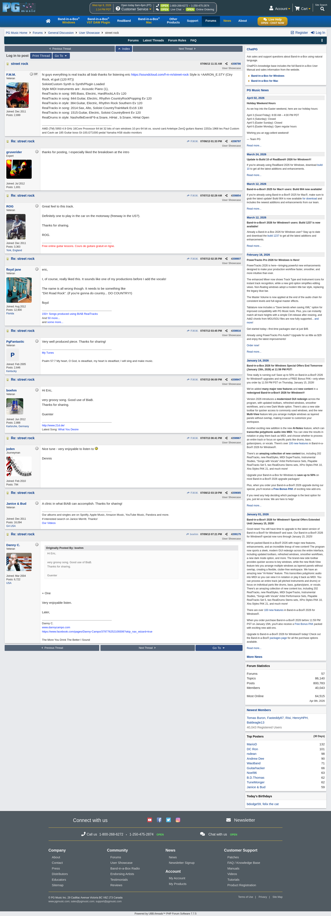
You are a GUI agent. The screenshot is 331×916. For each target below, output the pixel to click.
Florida (10, 313)
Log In (318, 32)
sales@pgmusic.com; (83, 901)
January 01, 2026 (258, 514)
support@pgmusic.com (109, 901)
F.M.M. (192, 141)
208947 (236, 379)
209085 (236, 492)
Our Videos (49, 523)
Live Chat (176, 9)
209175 (236, 534)
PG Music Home (16, 32)
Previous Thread (60, 48)
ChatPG (252, 49)
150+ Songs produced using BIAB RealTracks (70, 313)
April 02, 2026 (256, 98)
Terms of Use (245, 897)
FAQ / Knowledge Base (243, 862)
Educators (59, 879)
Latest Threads (153, 40)
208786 (236, 63)
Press (56, 868)
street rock (19, 63)
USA (9, 583)
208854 (236, 195)
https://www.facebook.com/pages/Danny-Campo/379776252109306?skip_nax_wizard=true (97, 631)
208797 (236, 141)
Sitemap (58, 885)
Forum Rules (177, 40)
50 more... (54, 318)
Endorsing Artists (122, 874)
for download (310, 198)
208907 (236, 258)
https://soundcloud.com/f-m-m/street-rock (160, 74)
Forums (38, 32)
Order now (253, 345)
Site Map (277, 897)
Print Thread (41, 55)
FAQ (193, 40)
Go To (61, 55)
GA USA (11, 526)
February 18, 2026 (258, 254)
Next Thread (188, 48)
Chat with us (217, 834)
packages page (278, 638)
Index (124, 48)
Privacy (263, 897)
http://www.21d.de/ (53, 425)
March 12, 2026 (256, 183)
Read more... (254, 145)
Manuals (233, 868)
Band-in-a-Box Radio (125, 868)
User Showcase (89, 32)
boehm (192, 534)
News (173, 857)
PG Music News (258, 90)
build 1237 (273, 235)
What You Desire (68, 429)
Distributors (60, 874)
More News (254, 656)
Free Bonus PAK (283, 489)
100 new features (298, 443)
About (56, 857)
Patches (233, 857)
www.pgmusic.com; (59, 901)
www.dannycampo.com (56, 627)
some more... (55, 322)
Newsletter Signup (182, 862)
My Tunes (48, 352)
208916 (236, 330)
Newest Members (259, 710)
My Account (177, 878)
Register (299, 32)
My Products (177, 884)
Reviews (116, 885)
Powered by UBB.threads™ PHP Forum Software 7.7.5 (165, 913)
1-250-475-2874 (200, 5)
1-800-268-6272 (179, 5)
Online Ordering (205, 9)
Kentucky (11, 371)
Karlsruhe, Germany (17, 426)
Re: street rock (23, 141)
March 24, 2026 (256, 154)
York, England (14, 250)
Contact (57, 862)
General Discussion (61, 32)
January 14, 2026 (258, 360)
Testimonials (119, 879)
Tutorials (233, 879)
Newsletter (244, 820)
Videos (232, 874)
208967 (236, 438)
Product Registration (241, 885)
